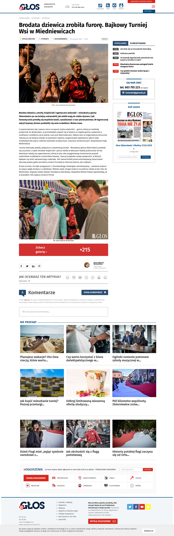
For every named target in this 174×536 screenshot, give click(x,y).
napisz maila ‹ (98, 266)
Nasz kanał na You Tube (67, 517)
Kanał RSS (62, 520)
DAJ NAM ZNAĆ (134, 82)
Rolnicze (58, 485)
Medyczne (32, 485)
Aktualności (35, 18)
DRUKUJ (105, 39)
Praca (108, 478)
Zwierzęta (84, 485)
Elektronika (111, 485)
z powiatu (44, 39)
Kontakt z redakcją (65, 502)
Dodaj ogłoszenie (36, 478)
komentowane (138, 43)
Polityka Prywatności (66, 514)
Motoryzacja (59, 478)
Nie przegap (46, 18)
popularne (121, 43)
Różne (135, 485)
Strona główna (24, 18)
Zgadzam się (149, 530)
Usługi (135, 478)
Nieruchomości (86, 478)
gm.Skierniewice (60, 39)
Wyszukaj (149, 11)
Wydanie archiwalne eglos (68, 511)
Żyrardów (48, 7)
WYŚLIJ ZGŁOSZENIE (100, 520)
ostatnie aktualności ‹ (100, 268)
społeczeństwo (27, 39)
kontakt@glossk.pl (133, 92)
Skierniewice (49, 4)
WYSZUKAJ (145, 157)
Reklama (62, 508)
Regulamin (62, 505)
